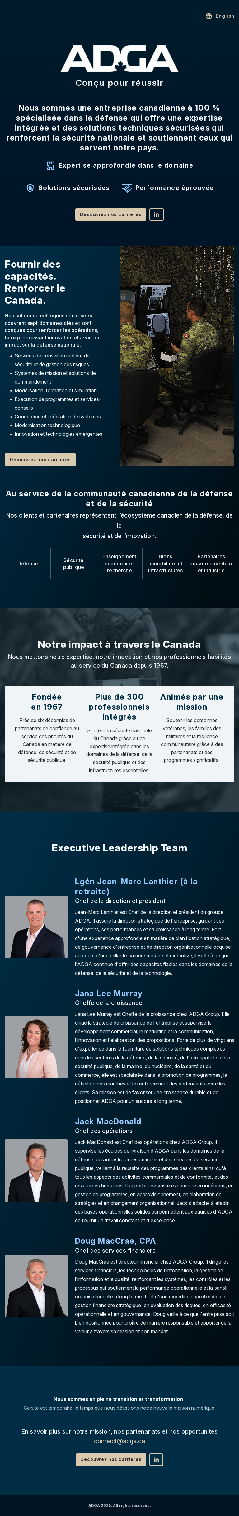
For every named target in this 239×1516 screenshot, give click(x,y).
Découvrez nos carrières (110, 214)
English (219, 16)
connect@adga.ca (119, 1441)
